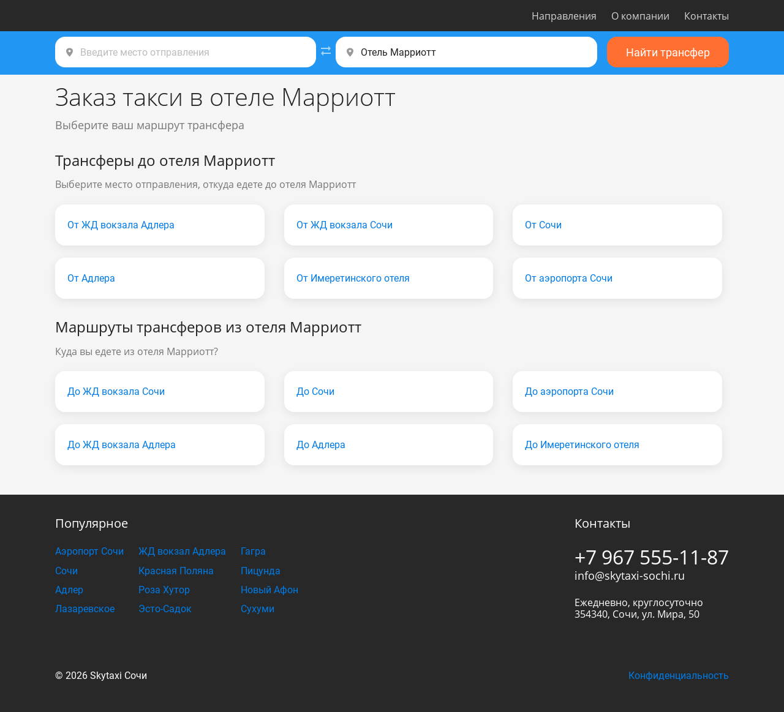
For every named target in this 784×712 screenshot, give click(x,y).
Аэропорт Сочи (89, 551)
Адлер (69, 590)
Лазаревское (85, 609)
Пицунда (261, 571)
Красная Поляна (176, 571)
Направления (564, 16)
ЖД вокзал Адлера (182, 551)
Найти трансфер (668, 52)
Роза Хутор (164, 590)
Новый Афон (269, 590)
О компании (640, 16)
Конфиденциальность (678, 675)
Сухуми (257, 609)
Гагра (253, 551)
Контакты (706, 16)
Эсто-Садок (165, 609)
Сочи (66, 571)
